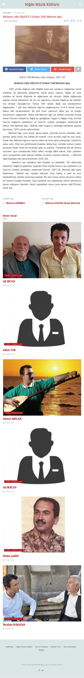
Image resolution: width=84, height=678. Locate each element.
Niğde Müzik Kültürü (24, 647)
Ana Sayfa (7, 13)
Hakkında (9, 647)
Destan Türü (56, 647)
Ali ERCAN (9, 281)
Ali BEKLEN (9, 487)
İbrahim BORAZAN (14, 624)
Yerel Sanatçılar (19, 13)
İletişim (41, 650)
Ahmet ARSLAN (12, 418)
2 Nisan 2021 (8, 285)
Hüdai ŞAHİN (11, 556)
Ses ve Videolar (41, 647)
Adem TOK (9, 350)
